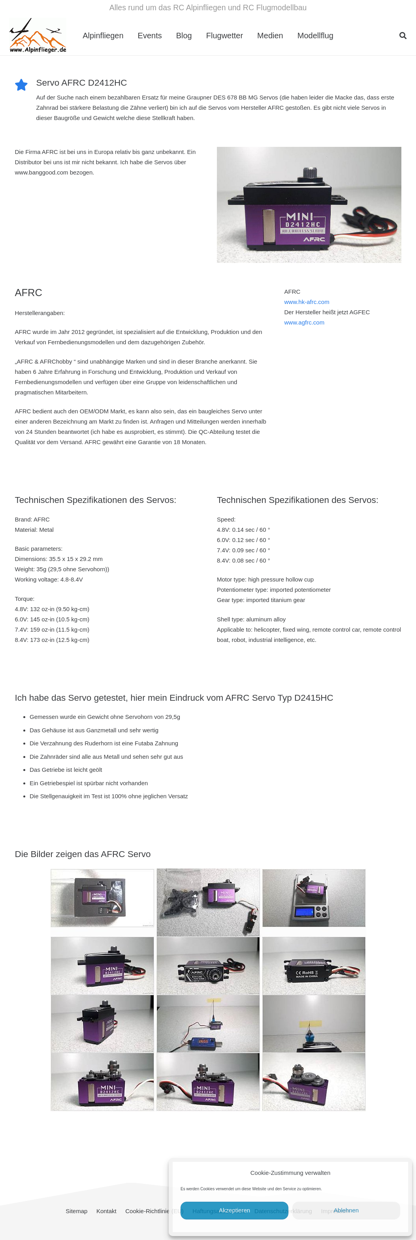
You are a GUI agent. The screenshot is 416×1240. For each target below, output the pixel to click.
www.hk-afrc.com (306, 301)
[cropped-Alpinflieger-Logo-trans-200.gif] (37, 35)
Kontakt (106, 1211)
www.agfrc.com (304, 322)
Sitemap (76, 1211)
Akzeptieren (234, 1210)
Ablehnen (346, 1210)
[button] (403, 35)
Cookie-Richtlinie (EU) (154, 1211)
